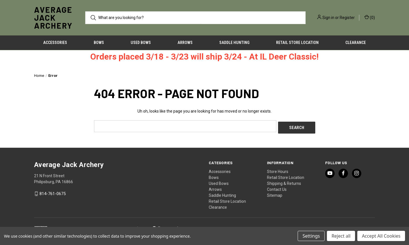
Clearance (355, 42)
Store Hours (277, 170)
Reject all (340, 236)
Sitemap (274, 193)
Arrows (185, 42)
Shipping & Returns (284, 181)
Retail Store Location (297, 42)
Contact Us (277, 187)
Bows (99, 42)
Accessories (55, 42)
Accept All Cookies (381, 236)
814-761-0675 (52, 192)
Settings (311, 236)
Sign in (328, 17)
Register (347, 17)
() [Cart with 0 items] (369, 17)
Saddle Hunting (234, 42)
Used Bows (141, 42)
